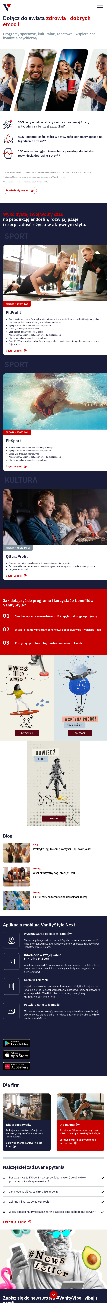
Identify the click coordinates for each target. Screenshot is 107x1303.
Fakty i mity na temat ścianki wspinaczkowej (60, 835)
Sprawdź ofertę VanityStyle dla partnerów (78, 1079)
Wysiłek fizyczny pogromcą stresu (54, 811)
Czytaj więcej (14, 288)
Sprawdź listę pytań (14, 1159)
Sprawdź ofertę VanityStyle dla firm (24, 1083)
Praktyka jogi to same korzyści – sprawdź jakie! (62, 787)
